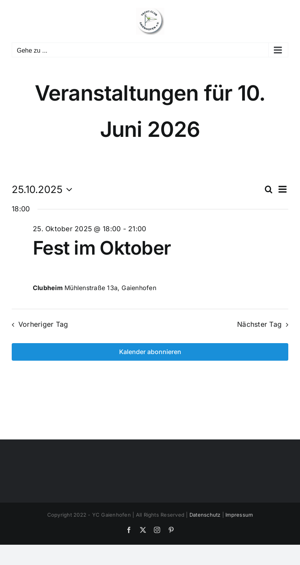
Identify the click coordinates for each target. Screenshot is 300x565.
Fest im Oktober (102, 247)
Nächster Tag (259, 324)
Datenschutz (205, 515)
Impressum (239, 515)
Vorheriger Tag (43, 324)
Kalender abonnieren (150, 352)
